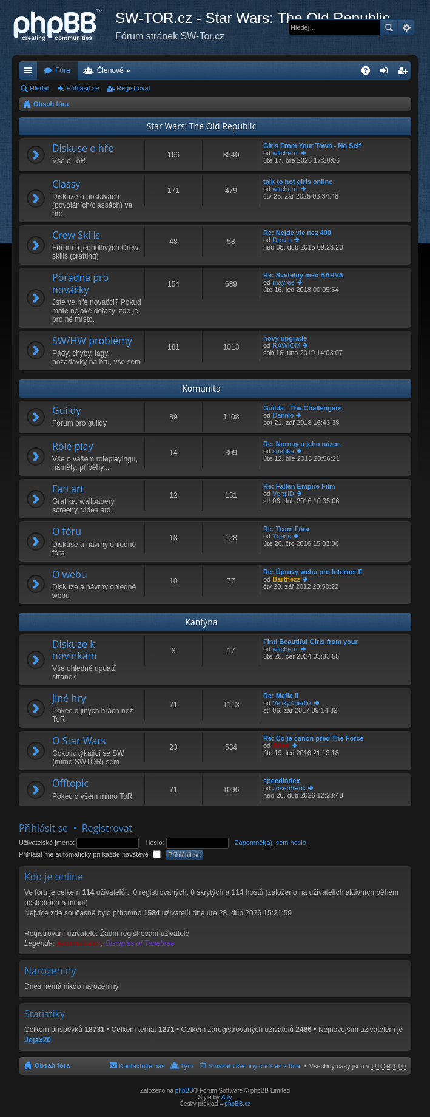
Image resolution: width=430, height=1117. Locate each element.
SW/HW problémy (92, 341)
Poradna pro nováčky (80, 284)
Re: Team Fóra (286, 528)
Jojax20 (37, 1040)
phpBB (184, 1090)
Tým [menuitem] (186, 1066)
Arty (226, 1097)
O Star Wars (79, 741)
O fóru (66, 532)
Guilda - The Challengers (302, 408)
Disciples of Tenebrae (140, 943)
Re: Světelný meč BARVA (303, 275)
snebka (283, 451)
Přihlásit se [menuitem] (386, 73)
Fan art (68, 489)
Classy (66, 184)
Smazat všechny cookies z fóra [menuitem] (254, 1066)
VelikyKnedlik (292, 703)
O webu (69, 575)
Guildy (66, 411)
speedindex (281, 780)
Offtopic (70, 784)
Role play (72, 447)
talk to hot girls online (297, 181)
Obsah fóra (51, 103)
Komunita (201, 388)
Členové (110, 70)
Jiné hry (69, 699)
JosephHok (289, 788)
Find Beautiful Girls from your (310, 641)
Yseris (281, 536)
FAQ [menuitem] (369, 73)
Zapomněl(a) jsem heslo (270, 842)
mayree (283, 282)
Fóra (62, 70)
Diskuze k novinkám (74, 650)
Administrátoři (78, 943)
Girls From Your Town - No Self (312, 145)
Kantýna (201, 622)
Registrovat (133, 88)
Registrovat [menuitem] (404, 73)
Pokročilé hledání (406, 27)
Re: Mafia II (280, 695)
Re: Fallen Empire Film (299, 486)
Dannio (283, 415)
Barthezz (286, 579)
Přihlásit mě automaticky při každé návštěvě (90, 854)
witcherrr (285, 153)
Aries (280, 745)
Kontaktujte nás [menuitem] (142, 1066)
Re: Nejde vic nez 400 (297, 232)
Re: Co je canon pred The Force (313, 738)
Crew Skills (76, 235)
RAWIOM (286, 345)
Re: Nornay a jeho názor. (302, 443)
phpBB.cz (237, 1104)
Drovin (282, 239)
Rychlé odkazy (30, 73)
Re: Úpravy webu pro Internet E (313, 571)
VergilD (283, 493)
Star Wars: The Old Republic (202, 126)
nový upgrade (285, 338)
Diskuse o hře (82, 149)
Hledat (389, 27)
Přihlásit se (83, 88)
